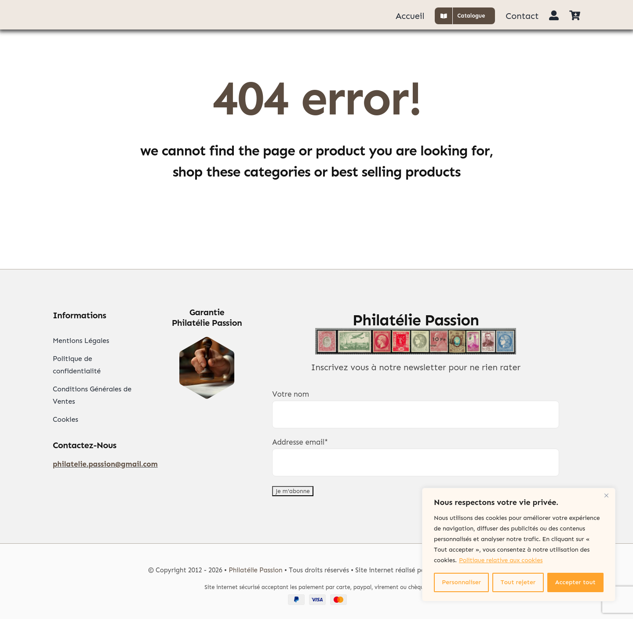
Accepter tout (575, 582)
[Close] (606, 495)
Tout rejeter (518, 582)
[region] (518, 544)
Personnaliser (461, 582)
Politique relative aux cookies (500, 560)
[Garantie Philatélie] (207, 340)
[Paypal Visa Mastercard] (316, 597)
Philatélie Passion (255, 570)
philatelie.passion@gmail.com (105, 464)
